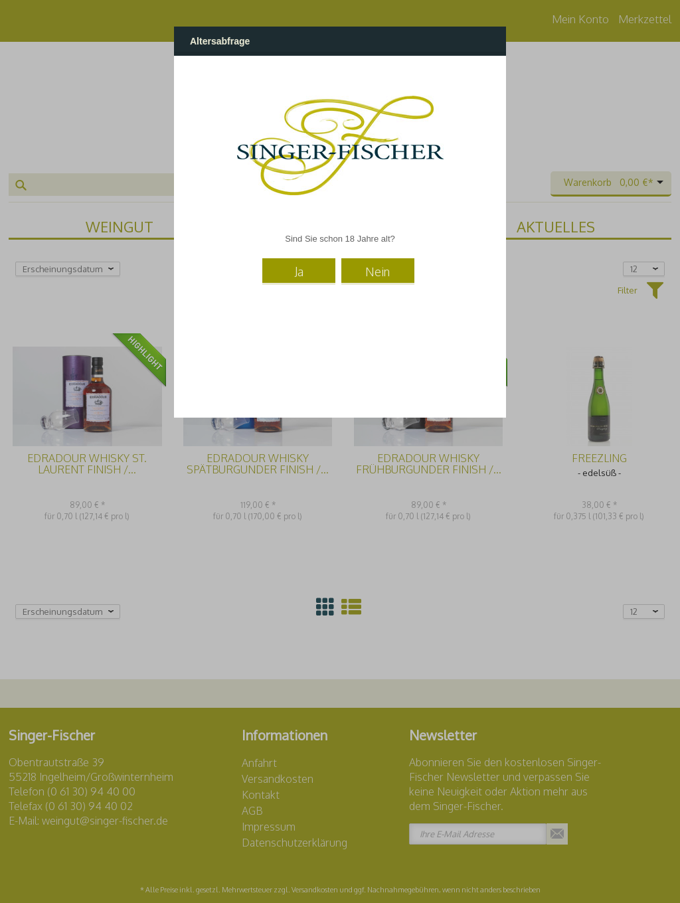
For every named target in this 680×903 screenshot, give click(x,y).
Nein (377, 271)
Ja (299, 271)
